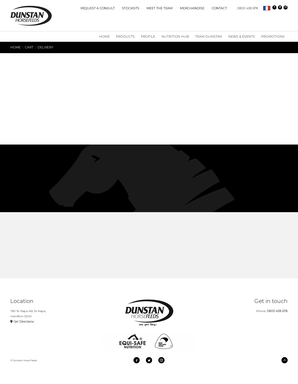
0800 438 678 (245, 8)
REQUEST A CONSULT (98, 8)
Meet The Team (160, 8)
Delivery (45, 47)
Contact (219, 8)
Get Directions (22, 321)
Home (15, 47)
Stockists (130, 8)
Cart (29, 47)
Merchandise (192, 8)
